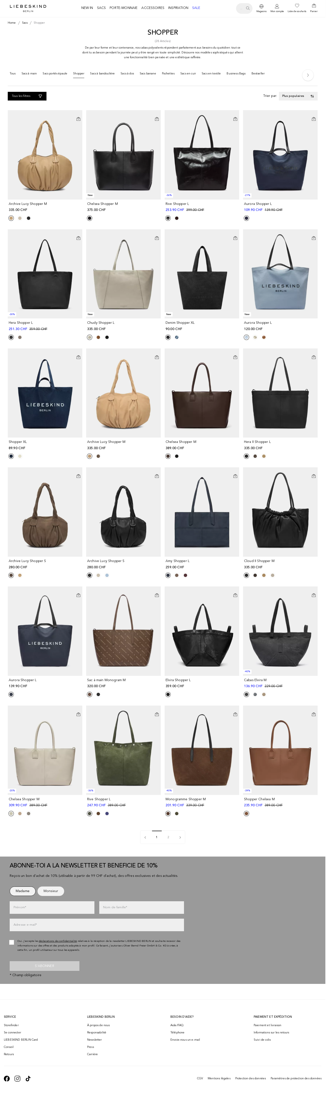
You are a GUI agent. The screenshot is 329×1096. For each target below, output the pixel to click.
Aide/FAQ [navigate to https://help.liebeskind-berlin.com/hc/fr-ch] (177, 1025)
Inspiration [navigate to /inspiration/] (178, 8)
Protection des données (250, 1078)
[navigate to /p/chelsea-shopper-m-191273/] (124, 207)
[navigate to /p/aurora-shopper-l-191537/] (281, 326)
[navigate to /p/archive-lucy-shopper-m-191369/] (124, 445)
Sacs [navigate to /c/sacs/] (101, 8)
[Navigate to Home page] (28, 8)
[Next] (308, 75)
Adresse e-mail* (25, 924)
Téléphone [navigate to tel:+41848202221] (177, 1032)
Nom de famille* (115, 907)
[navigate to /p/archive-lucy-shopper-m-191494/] (45, 207)
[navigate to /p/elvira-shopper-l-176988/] (202, 683)
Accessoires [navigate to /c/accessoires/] (152, 8)
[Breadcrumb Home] (12, 23)
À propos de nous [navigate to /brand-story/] (98, 1025)
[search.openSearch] (244, 8)
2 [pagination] (168, 837)
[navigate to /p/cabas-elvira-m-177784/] (281, 683)
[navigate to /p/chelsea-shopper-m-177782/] (45, 802)
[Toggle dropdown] (298, 96)
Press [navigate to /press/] (90, 1047)
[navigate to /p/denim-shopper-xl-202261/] (202, 326)
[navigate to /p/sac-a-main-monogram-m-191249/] (124, 683)
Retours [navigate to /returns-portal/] (9, 1054)
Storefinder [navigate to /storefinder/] (11, 1025)
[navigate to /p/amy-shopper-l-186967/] (202, 564)
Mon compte (277, 11)
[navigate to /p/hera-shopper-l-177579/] (45, 326)
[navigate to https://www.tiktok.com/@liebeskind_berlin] (28, 1079)
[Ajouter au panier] (78, 119)
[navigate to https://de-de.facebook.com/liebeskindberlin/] (7, 1079)
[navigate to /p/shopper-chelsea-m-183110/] (281, 802)
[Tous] (13, 75)
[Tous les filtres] (27, 96)
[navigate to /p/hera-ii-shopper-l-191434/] (281, 445)
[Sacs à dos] (127, 75)
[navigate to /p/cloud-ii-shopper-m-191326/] (281, 564)
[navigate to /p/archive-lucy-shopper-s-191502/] (124, 564)
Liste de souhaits (297, 11)
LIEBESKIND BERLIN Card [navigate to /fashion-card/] (21, 1039)
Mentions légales (219, 1078)
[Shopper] (78, 75)
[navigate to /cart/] (314, 8)
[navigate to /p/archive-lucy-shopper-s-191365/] (45, 564)
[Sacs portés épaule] (55, 75)
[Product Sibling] (11, 218)
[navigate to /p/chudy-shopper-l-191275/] (124, 326)
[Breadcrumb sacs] (24, 23)
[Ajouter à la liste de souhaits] (78, 115)
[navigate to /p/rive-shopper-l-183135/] (202, 207)
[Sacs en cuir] (188, 75)
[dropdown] (261, 8)
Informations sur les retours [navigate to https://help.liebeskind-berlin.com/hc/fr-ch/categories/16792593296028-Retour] (271, 1032)
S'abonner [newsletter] (44, 966)
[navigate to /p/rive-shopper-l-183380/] (124, 802)
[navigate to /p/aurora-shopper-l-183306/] (281, 207)
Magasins (261, 11)
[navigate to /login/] (277, 8)
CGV (200, 1078)
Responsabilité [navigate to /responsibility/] (96, 1032)
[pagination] (180, 837)
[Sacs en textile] (211, 75)
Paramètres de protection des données (296, 1078)
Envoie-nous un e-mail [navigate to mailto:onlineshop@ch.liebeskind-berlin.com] (185, 1039)
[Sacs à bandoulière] (102, 75)
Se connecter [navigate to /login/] (12, 1032)
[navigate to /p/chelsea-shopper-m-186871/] (202, 445)
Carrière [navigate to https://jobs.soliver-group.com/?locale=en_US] (92, 1054)
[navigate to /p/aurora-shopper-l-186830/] (45, 683)
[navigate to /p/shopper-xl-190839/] (45, 445)
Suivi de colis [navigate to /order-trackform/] (262, 1039)
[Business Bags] (236, 75)
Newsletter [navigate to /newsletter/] (94, 1039)
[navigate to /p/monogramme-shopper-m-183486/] (202, 802)
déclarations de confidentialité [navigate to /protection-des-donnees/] (58, 941)
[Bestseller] (258, 75)
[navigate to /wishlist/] (297, 8)
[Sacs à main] (29, 75)
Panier (314, 11)
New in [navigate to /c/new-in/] (87, 8)
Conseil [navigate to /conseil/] (9, 1047)
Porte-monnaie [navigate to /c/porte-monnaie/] (124, 8)
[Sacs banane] (148, 75)
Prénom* (20, 907)
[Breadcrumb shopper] (38, 23)
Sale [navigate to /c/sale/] (196, 8)
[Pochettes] (168, 75)
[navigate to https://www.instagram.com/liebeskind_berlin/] (17, 1079)
